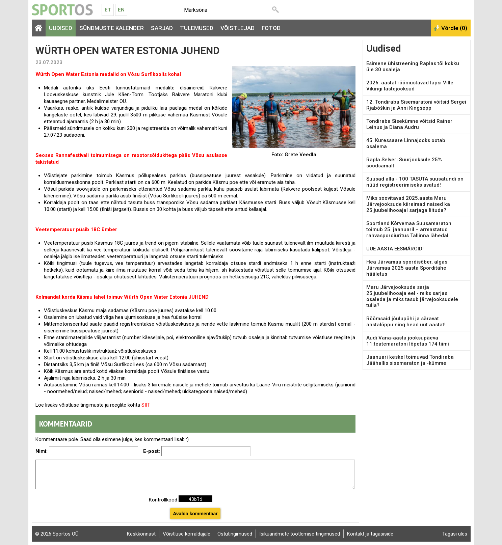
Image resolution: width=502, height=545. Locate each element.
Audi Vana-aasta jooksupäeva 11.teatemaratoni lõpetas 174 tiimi (407, 341)
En (121, 10)
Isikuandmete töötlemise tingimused (299, 534)
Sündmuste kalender (111, 28)
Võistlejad (237, 28)
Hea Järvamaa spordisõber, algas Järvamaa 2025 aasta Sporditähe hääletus (406, 268)
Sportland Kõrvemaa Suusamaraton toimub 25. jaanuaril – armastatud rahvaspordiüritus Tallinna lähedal (408, 229)
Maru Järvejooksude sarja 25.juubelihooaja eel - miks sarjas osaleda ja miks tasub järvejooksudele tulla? (412, 296)
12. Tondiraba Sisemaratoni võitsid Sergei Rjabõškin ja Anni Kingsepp (416, 105)
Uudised (60, 28)
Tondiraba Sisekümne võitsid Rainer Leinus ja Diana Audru (409, 124)
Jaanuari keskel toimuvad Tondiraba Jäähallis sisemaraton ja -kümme (410, 360)
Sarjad (162, 28)
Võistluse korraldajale (186, 534)
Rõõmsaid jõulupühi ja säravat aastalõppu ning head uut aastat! (406, 322)
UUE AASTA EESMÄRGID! (395, 249)
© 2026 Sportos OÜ (56, 534)
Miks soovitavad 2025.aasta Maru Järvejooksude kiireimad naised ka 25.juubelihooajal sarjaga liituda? (408, 204)
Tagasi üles (454, 534)
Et (108, 10)
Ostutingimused (234, 534)
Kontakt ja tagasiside (370, 534)
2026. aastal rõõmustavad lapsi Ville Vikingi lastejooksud (409, 86)
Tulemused (196, 28)
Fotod (271, 28)
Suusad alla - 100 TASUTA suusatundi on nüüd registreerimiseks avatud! (415, 182)
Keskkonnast (141, 534)
